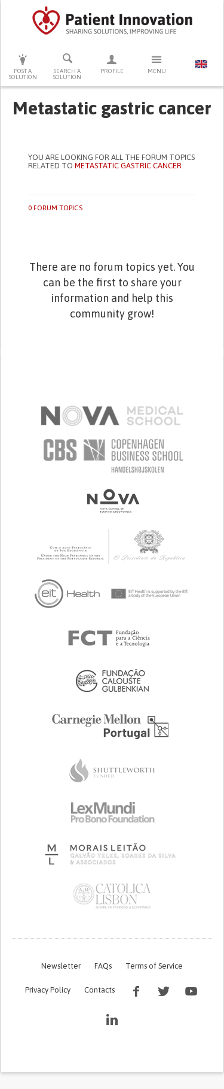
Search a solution (67, 66)
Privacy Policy (47, 989)
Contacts (99, 989)
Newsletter (61, 965)
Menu (156, 63)
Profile (112, 63)
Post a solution (23, 66)
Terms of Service (154, 965)
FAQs (103, 965)
